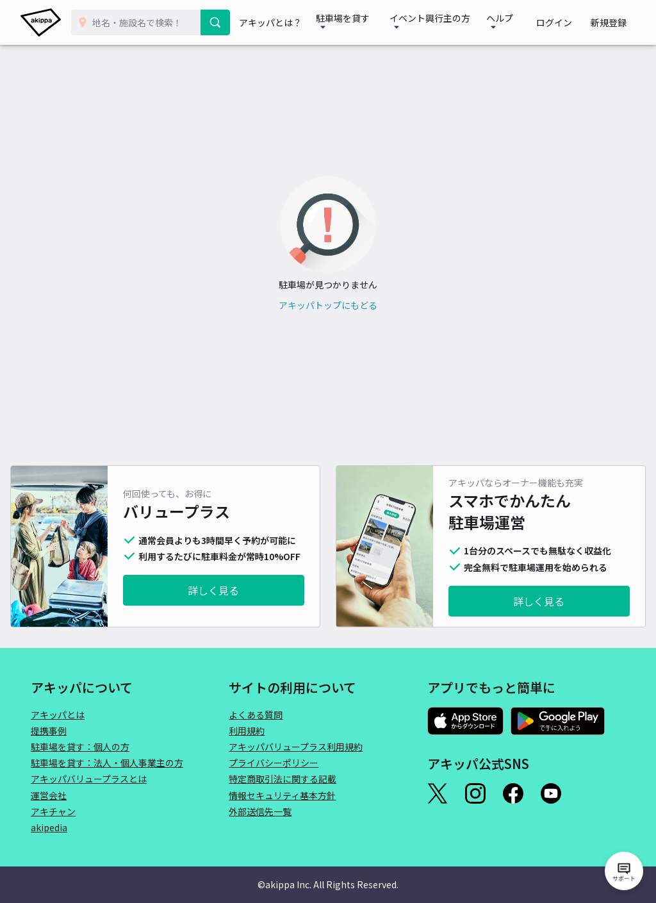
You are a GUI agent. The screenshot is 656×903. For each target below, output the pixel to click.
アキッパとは (58, 714)
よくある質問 (256, 714)
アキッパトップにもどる (328, 305)
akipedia (49, 827)
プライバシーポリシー (273, 762)
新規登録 (612, 22)
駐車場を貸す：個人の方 (80, 746)
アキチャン (53, 811)
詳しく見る (213, 590)
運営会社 (49, 795)
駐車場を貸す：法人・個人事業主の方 (107, 762)
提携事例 (49, 730)
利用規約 (247, 730)
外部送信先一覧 (260, 811)
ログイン (566, 22)
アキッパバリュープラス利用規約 (296, 746)
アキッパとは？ (278, 22)
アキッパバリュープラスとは (89, 778)
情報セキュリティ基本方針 (282, 795)
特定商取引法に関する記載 (282, 778)
